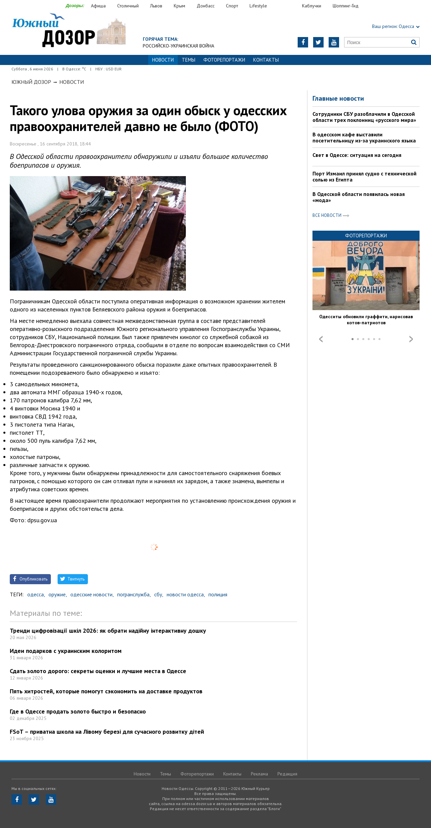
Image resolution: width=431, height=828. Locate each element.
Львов (156, 6)
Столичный (128, 6)
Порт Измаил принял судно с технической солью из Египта (364, 176)
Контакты (266, 60)
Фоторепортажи (224, 60)
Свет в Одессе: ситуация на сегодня (356, 155)
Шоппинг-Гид (346, 6)
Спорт (232, 6)
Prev (321, 339)
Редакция (287, 774)
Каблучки (311, 6)
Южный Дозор (31, 81)
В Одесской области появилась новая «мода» (358, 197)
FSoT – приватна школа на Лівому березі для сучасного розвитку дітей (107, 731)
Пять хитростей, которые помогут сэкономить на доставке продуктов (106, 691)
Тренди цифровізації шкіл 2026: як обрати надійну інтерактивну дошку (108, 630)
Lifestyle (258, 6)
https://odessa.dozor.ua (68, 31)
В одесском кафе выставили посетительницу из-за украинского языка (364, 137)
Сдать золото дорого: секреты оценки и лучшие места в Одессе (98, 671)
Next (411, 339)
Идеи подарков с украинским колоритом (66, 651)
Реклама (259, 774)
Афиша (98, 6)
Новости (71, 81)
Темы (188, 60)
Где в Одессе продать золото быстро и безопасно (78, 711)
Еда (287, 6)
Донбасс (205, 6)
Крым (179, 6)
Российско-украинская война (178, 46)
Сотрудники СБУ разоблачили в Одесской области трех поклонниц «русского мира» (364, 116)
